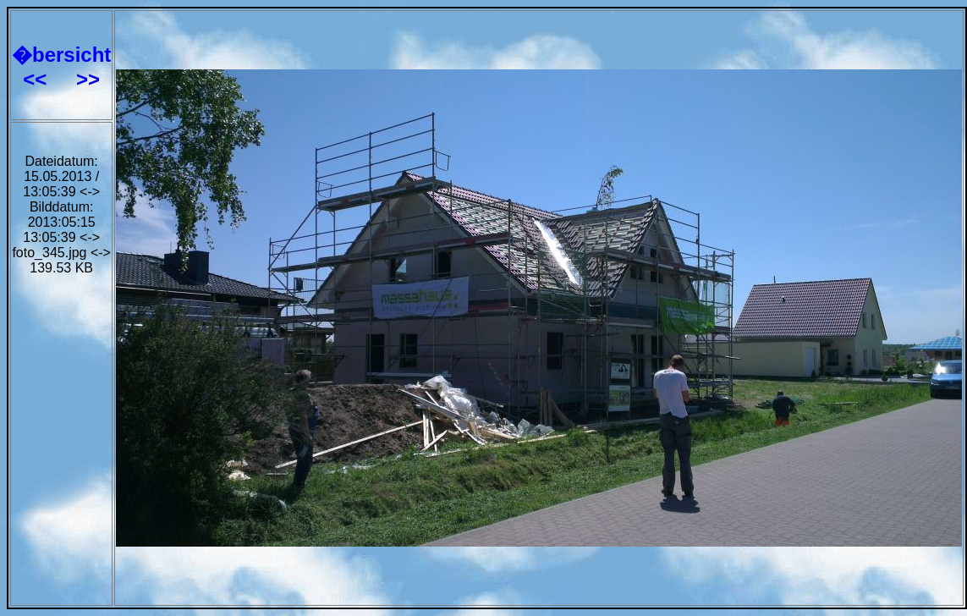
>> (88, 79)
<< (37, 79)
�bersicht (61, 54)
